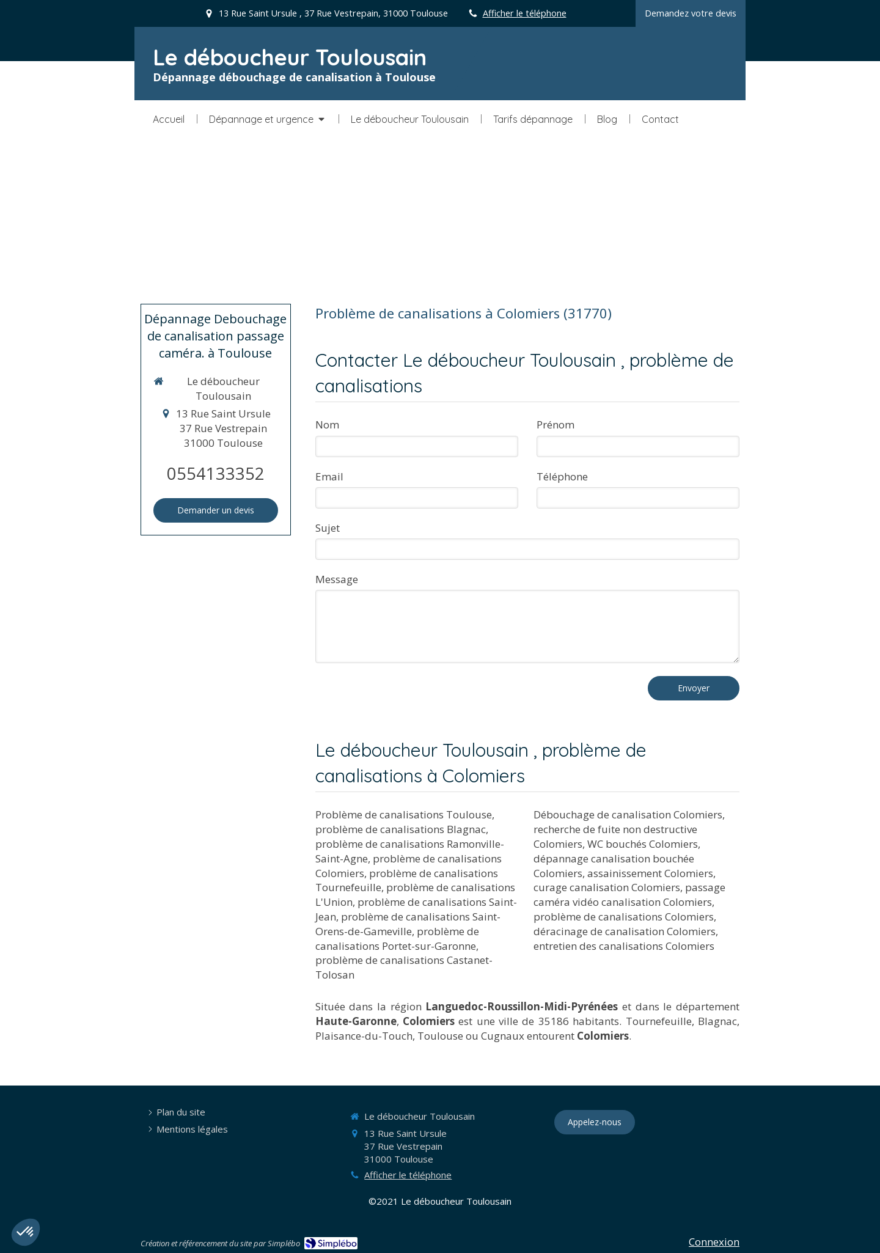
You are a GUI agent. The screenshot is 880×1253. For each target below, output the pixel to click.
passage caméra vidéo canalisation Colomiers (629, 894)
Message (336, 579)
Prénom (555, 424)
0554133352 (216, 473)
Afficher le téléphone (524, 13)
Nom (327, 424)
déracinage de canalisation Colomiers (625, 931)
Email (329, 476)
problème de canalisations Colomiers (624, 916)
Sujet (327, 528)
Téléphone (562, 476)
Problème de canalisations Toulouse (403, 814)
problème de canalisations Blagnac (400, 829)
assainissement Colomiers (650, 873)
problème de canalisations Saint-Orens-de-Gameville (408, 923)
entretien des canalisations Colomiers (624, 946)
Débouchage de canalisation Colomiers (628, 814)
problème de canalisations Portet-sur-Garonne (397, 938)
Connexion (714, 1242)
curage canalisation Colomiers (607, 887)
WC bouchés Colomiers (642, 844)
